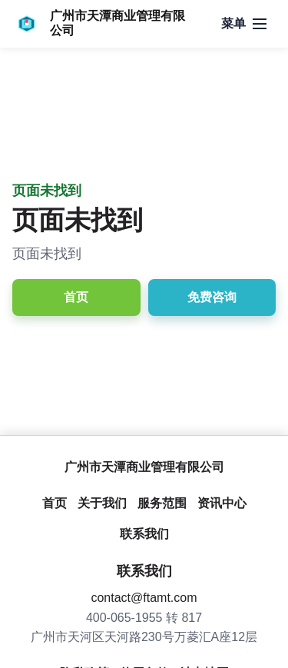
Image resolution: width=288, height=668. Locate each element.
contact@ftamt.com (144, 597)
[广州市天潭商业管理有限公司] (98, 23)
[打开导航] (244, 24)
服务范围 (162, 503)
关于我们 (102, 503)
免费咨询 (212, 297)
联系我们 (144, 533)
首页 (76, 297)
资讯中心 (222, 503)
